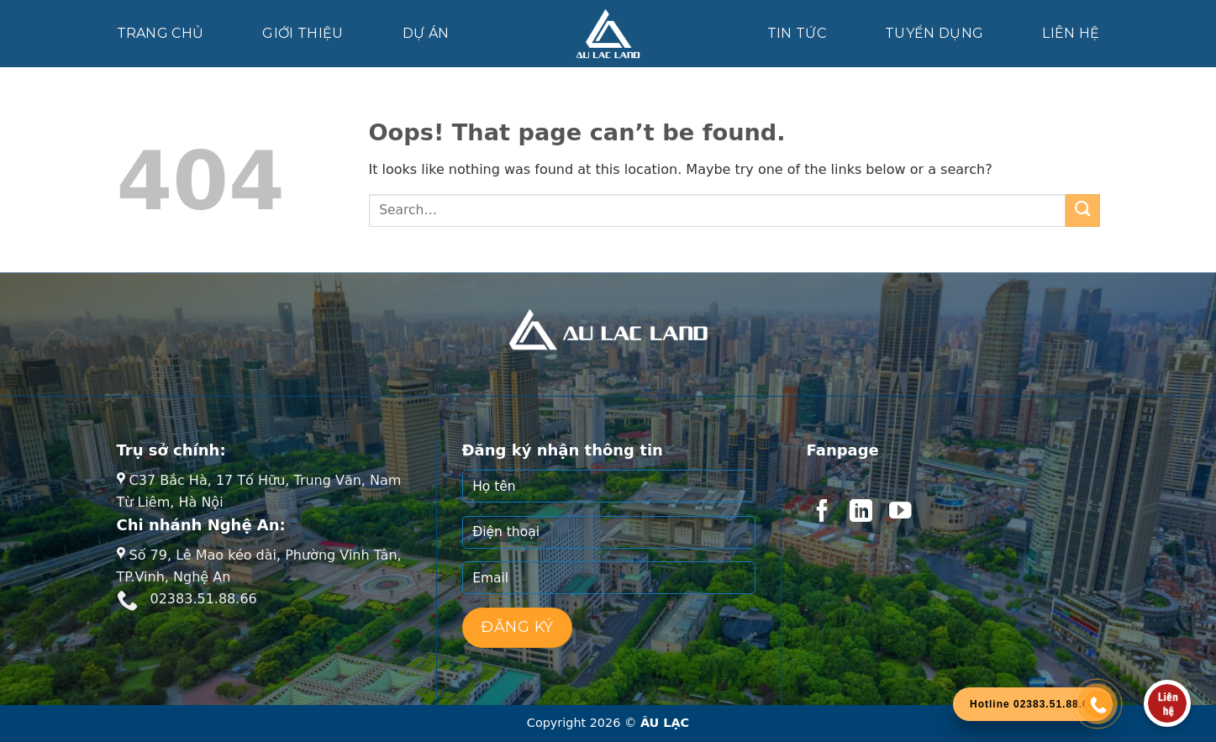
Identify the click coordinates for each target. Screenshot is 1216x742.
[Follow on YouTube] (900, 512)
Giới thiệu (302, 33)
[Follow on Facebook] (822, 512)
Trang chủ (160, 33)
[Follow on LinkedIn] (860, 512)
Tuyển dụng (934, 33)
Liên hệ (1070, 33)
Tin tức (796, 33)
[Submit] (1082, 210)
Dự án (426, 33)
